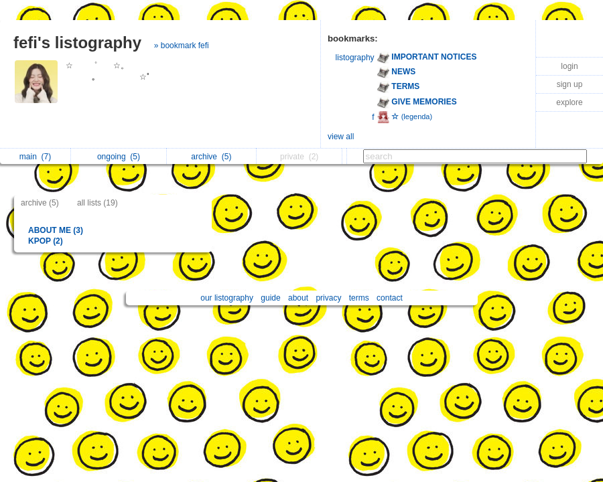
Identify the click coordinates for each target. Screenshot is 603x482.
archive (211, 156)
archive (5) (40, 203)
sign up (570, 84)
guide (270, 298)
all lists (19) (97, 203)
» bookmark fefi (181, 45)
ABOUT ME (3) (55, 230)
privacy (328, 298)
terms (359, 298)
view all (341, 136)
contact (390, 298)
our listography (226, 298)
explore (569, 102)
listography (355, 57)
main (35, 156)
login (569, 66)
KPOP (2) (45, 241)
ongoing (118, 156)
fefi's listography (77, 42)
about (298, 298)
